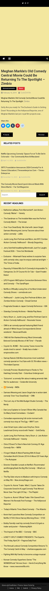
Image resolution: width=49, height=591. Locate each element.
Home (11, 588)
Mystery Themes (41, 585)
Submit (25, 588)
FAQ (18, 588)
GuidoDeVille (25, 93)
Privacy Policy (36, 588)
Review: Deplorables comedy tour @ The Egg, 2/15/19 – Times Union (43, 135)
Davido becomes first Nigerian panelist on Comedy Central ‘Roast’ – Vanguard (8, 135)
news (21, 88)
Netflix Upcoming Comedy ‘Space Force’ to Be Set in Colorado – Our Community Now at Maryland (23, 155)
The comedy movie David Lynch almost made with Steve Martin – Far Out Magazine (22, 185)
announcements (9, 88)
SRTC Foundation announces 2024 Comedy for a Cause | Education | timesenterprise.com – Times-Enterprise (23, 170)
